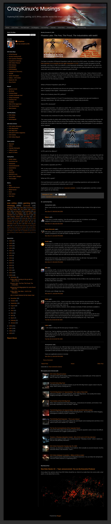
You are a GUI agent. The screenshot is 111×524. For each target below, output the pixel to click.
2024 (10, 245)
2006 (10, 331)
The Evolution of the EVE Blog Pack (60, 401)
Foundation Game (11, 223)
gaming (26, 203)
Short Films (61, 27)
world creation (19, 232)
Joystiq (11, 170)
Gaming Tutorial (15, 216)
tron (33, 220)
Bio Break (11, 91)
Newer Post (44, 363)
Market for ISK (13, 80)
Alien (10, 185)
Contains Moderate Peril (15, 95)
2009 (10, 275)
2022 (10, 250)
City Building (44, 27)
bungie (16, 221)
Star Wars (11, 196)
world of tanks (27, 232)
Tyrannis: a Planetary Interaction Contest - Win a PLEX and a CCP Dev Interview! (73, 437)
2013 (10, 268)
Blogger (59, 516)
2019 (10, 255)
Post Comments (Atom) (55, 366)
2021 (10, 253)
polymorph (18, 227)
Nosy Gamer (12, 82)
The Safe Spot (25, 27)
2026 (10, 241)
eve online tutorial (32, 225)
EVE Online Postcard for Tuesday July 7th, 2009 (63, 446)
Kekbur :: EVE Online (15, 78)
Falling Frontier (13, 150)
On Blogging (35, 27)
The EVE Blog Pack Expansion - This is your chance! (65, 419)
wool (29, 227)
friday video (20, 207)
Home (7, 27)
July (12, 308)
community (26, 206)
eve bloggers (18, 213)
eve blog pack (18, 211)
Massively (11, 172)
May (12, 313)
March (12, 318)
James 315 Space (14, 75)
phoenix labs (61, 196)
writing (23, 218)
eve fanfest (24, 209)
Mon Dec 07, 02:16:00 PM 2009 (54, 236)
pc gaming (27, 211)
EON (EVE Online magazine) (17, 132)
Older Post (100, 363)
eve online (12, 203)
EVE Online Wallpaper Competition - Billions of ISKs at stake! (67, 455)
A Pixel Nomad (13, 54)
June (12, 310)
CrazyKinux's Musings (33, 9)
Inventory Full (12, 99)
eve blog (26, 216)
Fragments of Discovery (15, 71)
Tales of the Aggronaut (15, 104)
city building (19, 214)
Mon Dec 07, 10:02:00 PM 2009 (54, 293)
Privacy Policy (71, 27)
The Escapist (12, 178)
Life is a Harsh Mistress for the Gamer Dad (22, 295)
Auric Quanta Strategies (15, 58)
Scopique (11, 102)
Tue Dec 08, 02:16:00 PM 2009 (53, 339)
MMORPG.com (13, 174)
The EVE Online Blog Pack (57, 383)
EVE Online (15, 27)
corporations (49, 196)
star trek (32, 230)
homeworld (17, 218)
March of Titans (13, 152)
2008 (10, 326)
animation (10, 214)
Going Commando (14, 97)
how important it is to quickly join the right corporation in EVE (59, 63)
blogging (10, 208)
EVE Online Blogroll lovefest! (58, 374)
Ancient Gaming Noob (15, 56)
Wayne (47, 217)
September (14, 303)
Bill (46, 267)
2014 (10, 265)
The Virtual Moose (14, 106)
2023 (10, 248)
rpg (35, 214)
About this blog (82, 27)
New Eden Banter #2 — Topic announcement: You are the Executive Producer (68, 469)
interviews (55, 196)
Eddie (46, 299)
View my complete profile (23, 44)
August (13, 305)
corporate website (69, 188)
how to (28, 214)
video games (24, 221)
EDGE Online (12, 159)
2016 (10, 260)
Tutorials (53, 27)
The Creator (15, 225)
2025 (10, 243)
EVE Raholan (12, 65)
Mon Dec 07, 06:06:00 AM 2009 (54, 211)
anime (13, 228)
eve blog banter (12, 209)
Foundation (12, 117)
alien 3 (20, 223)
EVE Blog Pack (13, 130)
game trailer (18, 230)
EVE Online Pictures (14, 63)
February (13, 320)
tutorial (13, 220)
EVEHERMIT (12, 67)
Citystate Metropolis (14, 148)
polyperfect (25, 230)
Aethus (11, 146)
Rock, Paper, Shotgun (15, 176)
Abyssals (11, 144)
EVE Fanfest (12, 135)
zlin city (34, 232)
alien (32, 221)
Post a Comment (48, 360)
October (13, 300)
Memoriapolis (12, 119)
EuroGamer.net (13, 161)
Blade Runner (13, 189)
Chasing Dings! (13, 93)
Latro (46, 325)
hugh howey (11, 227)
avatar (29, 218)
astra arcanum (22, 225)
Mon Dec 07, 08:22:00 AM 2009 (54, 223)
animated (9, 221)
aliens (23, 220)
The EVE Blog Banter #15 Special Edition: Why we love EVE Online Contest (71, 410)
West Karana (12, 108)
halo (28, 220)
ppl (66, 196)
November (14, 298)
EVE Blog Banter (13, 128)
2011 (10, 270)
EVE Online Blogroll (14, 137)
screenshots (29, 207)
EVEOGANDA (13, 69)
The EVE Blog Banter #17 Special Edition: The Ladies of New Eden (69, 392)
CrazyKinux (20, 41)
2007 (10, 328)
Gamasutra (12, 163)
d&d (28, 228)
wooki (47, 241)
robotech (25, 227)
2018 (10, 258)
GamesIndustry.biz (14, 165)
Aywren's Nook (13, 89)
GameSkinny (12, 168)
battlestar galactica (21, 228)
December (14, 277)
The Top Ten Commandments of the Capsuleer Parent (65, 428)
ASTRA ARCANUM (14, 187)
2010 (10, 272)
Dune (10, 192)
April (12, 315)
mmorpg (11, 205)
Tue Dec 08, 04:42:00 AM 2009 (53, 319)
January (13, 323)
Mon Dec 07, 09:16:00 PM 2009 (54, 262)
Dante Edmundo (50, 229)
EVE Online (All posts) (15, 126)
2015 (10, 263)
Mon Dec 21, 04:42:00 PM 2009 (54, 356)
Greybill (11, 73)
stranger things (10, 232)
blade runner (28, 223)
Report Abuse (12, 338)
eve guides (29, 213)
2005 (10, 333)
